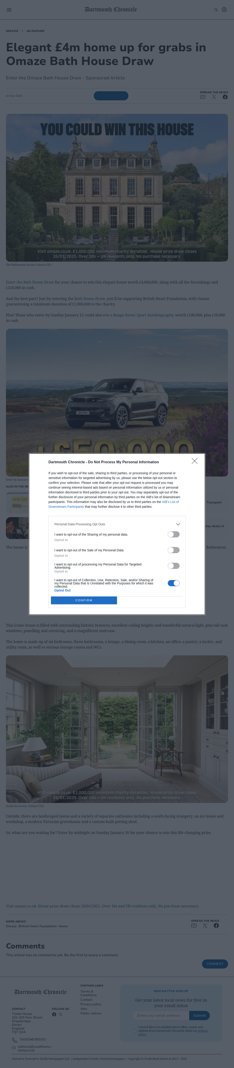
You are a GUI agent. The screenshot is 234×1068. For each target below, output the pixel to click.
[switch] (174, 534)
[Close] (196, 462)
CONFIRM (84, 600)
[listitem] (117, 524)
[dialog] (117, 534)
